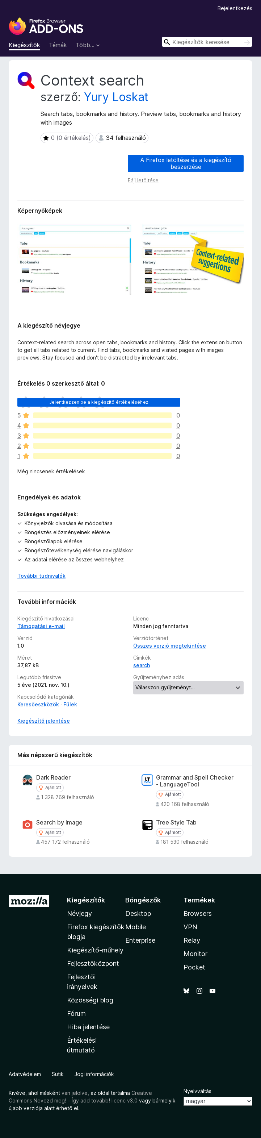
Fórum (76, 1013)
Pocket (194, 967)
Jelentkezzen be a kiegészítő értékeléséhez (98, 402)
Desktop (138, 913)
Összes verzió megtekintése (169, 646)
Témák (58, 45)
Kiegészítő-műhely (95, 950)
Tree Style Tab (176, 822)
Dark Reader (53, 777)
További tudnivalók (41, 576)
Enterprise (140, 940)
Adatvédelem (25, 1074)
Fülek (70, 704)
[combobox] (207, 42)
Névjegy (79, 913)
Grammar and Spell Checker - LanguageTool (194, 781)
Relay (192, 940)
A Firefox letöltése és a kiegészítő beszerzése (185, 163)
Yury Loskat (116, 97)
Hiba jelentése (88, 1027)
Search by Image (59, 822)
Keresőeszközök (38, 704)
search (141, 665)
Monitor (195, 954)
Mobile (135, 927)
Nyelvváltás (197, 1091)
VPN (190, 927)
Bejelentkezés (235, 8)
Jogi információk (94, 1074)
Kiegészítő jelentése (43, 721)
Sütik (58, 1074)
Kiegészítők (24, 45)
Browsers (198, 913)
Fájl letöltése (143, 180)
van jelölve (75, 1093)
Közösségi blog (90, 1000)
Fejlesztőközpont (93, 963)
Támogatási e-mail (41, 626)
